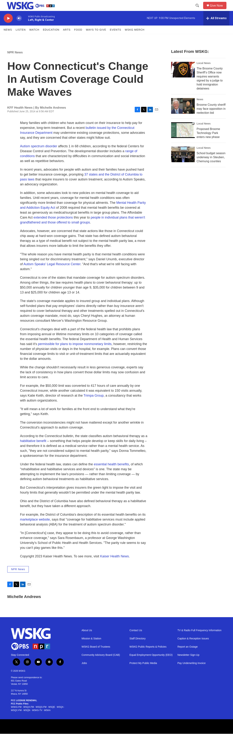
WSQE (51, 715)
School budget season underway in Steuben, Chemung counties (211, 165)
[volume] (19, 26)
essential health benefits (111, 472)
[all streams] (216, 26)
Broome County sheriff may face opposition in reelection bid (211, 116)
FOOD (78, 37)
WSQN (26, 718)
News (8, 37)
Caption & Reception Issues (193, 646)
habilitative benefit (33, 449)
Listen (21, 37)
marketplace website (35, 527)
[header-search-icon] (198, 9)
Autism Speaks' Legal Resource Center (51, 272)
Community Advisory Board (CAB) (101, 663)
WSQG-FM (41, 715)
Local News (204, 71)
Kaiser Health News (114, 564)
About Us (87, 638)
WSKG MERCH (135, 37)
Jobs (84, 671)
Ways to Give (96, 37)
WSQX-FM (28, 715)
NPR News (15, 60)
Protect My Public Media (143, 671)
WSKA (47, 718)
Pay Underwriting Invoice (191, 671)
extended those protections (53, 225)
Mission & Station (91, 646)
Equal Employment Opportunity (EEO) (151, 663)
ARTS (66, 37)
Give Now (218, 9)
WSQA (60, 715)
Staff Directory (137, 646)
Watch (34, 37)
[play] (8, 26)
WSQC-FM (16, 718)
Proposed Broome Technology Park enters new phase (208, 141)
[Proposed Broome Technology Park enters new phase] (183, 138)
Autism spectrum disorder (38, 154)
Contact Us (135, 638)
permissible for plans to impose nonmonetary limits (74, 352)
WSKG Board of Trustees (96, 655)
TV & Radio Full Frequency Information (199, 638)
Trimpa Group (94, 404)
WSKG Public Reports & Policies (147, 655)
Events (115, 37)
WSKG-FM (16, 715)
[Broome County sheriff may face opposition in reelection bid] (183, 114)
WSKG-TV (37, 718)
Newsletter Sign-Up (188, 663)
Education (51, 37)
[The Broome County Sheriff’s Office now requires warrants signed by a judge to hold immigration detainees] (183, 78)
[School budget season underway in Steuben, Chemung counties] (183, 162)
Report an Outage (187, 655)
